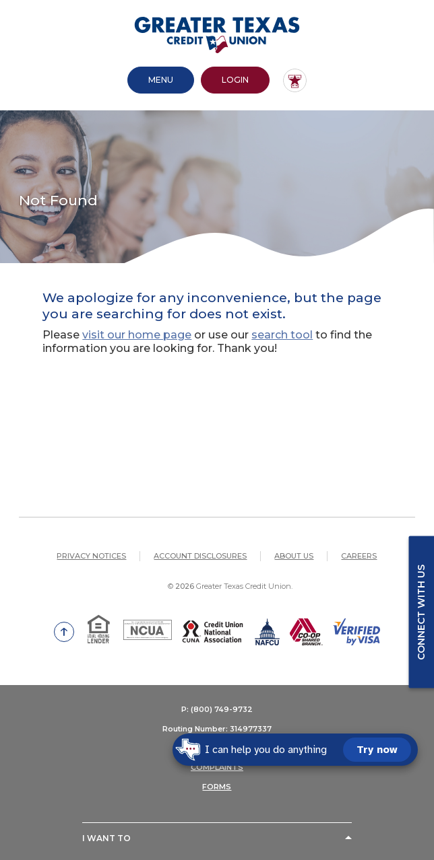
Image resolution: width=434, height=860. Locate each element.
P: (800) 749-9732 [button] (217, 709)
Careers (359, 556)
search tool (282, 334)
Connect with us (421, 611)
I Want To (106, 838)
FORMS (216, 786)
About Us (293, 556)
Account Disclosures (200, 556)
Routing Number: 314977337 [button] (217, 728)
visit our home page (136, 334)
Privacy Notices (91, 556)
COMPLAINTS (217, 767)
